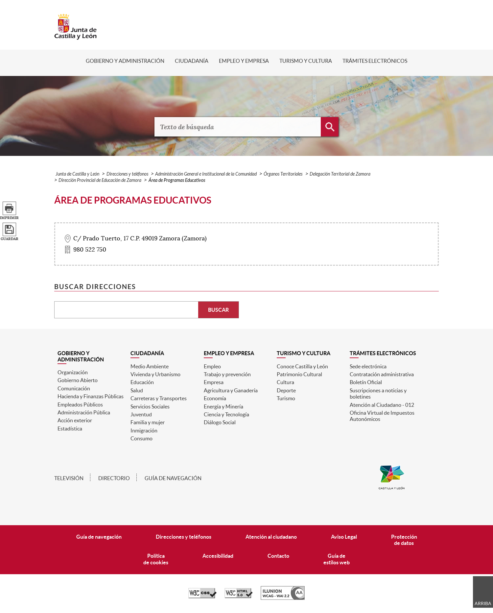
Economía (215, 398)
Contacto (278, 556)
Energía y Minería (223, 406)
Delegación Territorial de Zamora (340, 174)
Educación (142, 382)
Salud (136, 390)
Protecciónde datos (404, 540)
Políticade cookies (155, 559)
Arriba (483, 603)
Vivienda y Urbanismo (155, 374)
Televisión (68, 478)
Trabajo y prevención (227, 374)
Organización (73, 372)
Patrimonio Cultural (299, 374)
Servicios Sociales (150, 406)
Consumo (141, 438)
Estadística (70, 428)
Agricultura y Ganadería (231, 390)
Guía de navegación (173, 478)
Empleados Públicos (80, 404)
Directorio (114, 478)
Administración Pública (84, 412)
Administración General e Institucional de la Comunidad (206, 174)
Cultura (285, 382)
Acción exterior (75, 420)
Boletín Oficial (366, 382)
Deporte (286, 390)
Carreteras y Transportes (158, 398)
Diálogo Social (220, 422)
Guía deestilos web (336, 559)
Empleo (212, 366)
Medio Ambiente (149, 366)
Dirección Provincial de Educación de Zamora (100, 180)
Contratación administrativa (382, 374)
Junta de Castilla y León (77, 174)
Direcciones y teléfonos (127, 174)
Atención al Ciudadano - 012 (382, 405)
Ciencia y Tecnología (226, 414)
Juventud (141, 414)
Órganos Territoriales (283, 174)
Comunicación (74, 388)
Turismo (286, 398)
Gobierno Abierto (78, 380)
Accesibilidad (217, 556)
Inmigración (143, 430)
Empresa (213, 382)
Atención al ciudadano (271, 537)
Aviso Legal (344, 537)
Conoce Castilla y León (302, 366)
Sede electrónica (368, 366)
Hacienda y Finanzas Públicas (91, 396)
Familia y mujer (147, 422)
